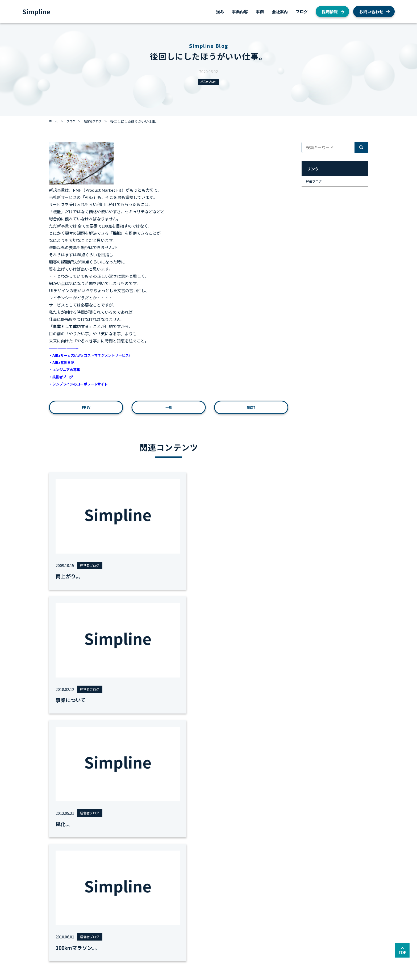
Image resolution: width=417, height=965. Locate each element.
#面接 (237, 708)
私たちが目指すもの (208, 881)
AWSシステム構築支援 (92, 894)
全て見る (272, 708)
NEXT (251, 410)
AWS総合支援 (85, 874)
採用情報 (330, 11)
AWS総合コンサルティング (95, 881)
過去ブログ (317, 184)
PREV (86, 410)
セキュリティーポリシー (137, 934)
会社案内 (280, 11)
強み (220, 11)
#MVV (114, 708)
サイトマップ (99, 934)
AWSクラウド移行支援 (92, 888)
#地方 (223, 708)
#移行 (162, 708)
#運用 (208, 708)
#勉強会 (192, 708)
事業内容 (240, 11)
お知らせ (251, 894)
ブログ (302, 11)
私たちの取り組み (258, 901)
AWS (248, 881)
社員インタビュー (258, 888)
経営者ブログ (208, 82)
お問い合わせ (371, 11)
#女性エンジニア (138, 708)
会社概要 (200, 874)
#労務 (176, 708)
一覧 (169, 410)
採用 (247, 874)
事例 (260, 11)
